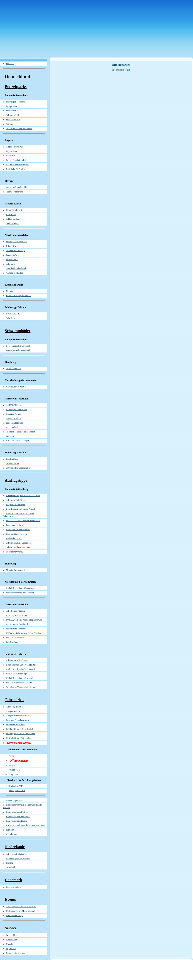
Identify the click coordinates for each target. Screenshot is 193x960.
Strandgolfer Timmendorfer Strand (21, 687)
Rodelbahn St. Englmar (16, 169)
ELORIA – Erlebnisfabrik (17, 624)
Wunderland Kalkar (14, 273)
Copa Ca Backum (13, 418)
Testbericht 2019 (16, 786)
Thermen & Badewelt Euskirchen (20, 432)
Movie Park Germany (15, 250)
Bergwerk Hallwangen (15, 504)
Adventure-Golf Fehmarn (17, 660)
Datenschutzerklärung (15, 953)
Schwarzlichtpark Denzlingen (18, 543)
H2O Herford (12, 427)
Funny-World (12, 110)
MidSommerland (13, 368)
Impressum (11, 948)
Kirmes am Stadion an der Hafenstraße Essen (25, 825)
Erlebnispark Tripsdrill (16, 102)
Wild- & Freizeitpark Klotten (18, 295)
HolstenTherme (12, 459)
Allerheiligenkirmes (14, 707)
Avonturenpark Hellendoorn (18, 858)
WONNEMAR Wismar (16, 387)
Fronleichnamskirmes (15, 724)
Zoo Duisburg (12, 642)
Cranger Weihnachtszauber (17, 715)
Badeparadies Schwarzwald (18, 346)
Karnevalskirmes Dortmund (18, 816)
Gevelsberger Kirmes (19, 742)
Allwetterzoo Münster (15, 611)
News (11, 756)
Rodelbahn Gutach (14, 538)
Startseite (10, 63)
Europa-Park (11, 106)
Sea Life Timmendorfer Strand (19, 682)
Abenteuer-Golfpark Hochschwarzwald (23, 495)
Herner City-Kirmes (14, 800)
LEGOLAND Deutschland (17, 164)
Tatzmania (10, 124)
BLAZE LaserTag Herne (16, 615)
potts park (10, 264)
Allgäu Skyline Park (14, 147)
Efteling (9, 863)
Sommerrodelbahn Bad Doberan (20, 592)
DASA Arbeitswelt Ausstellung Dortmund (24, 620)
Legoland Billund (13, 887)
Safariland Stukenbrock (16, 268)
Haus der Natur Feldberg (16, 534)
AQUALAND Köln (14, 405)
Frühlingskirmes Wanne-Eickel (19, 729)
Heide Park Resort (14, 210)
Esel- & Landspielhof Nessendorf (20, 669)
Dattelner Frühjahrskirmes (17, 720)
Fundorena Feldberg (14, 525)
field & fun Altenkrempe (16, 673)
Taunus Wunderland (14, 192)
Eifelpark (10, 291)
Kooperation (11, 939)
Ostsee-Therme (12, 463)
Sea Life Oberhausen (15, 637)
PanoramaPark (12, 255)
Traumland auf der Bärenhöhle (19, 128)
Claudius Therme (13, 414)
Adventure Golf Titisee (16, 500)
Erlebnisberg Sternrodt (16, 629)
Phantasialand (12, 259)
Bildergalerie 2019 (17, 790)
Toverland (10, 867)
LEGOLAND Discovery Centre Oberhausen (25, 633)
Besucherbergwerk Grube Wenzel (20, 509)
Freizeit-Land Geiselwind (17, 160)
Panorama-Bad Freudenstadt (18, 350)
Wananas (10, 436)
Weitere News (12, 935)
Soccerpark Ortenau (14, 552)
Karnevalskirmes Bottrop (17, 812)
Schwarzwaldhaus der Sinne (18, 547)
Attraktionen (14, 770)
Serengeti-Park (12, 223)
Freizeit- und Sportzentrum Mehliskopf (23, 520)
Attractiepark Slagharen (16, 854)
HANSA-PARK (13, 313)
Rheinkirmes (11, 834)
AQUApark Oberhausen (16, 409)
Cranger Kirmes (13, 711)
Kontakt (9, 944)
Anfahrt (12, 765)
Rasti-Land (11, 214)
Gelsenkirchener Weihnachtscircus (21, 906)
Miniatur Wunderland (15, 570)
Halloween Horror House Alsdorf (20, 911)
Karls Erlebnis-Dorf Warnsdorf (19, 678)
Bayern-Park (11, 151)
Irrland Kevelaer (13, 246)
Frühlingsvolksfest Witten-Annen (20, 733)
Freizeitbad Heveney (15, 423)
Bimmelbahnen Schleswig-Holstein (21, 665)
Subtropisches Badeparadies (18, 468)
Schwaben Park (12, 115)
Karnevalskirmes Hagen (16, 821)
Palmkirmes (11, 830)
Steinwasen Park (13, 119)
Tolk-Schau (11, 318)
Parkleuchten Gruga (14, 915)
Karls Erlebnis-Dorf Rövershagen (20, 588)
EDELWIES (11, 155)
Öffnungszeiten (19, 760)
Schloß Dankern (13, 219)
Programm (13, 774)
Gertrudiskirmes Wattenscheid (19, 738)
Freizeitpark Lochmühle (16, 187)
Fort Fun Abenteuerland (16, 241)
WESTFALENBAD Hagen (17, 440)
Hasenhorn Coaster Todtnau (18, 529)
